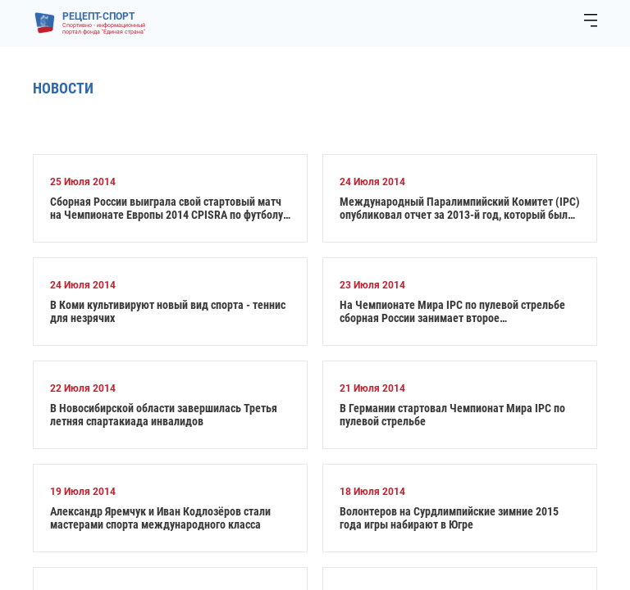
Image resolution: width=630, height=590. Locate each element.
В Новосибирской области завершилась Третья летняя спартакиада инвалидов (163, 415)
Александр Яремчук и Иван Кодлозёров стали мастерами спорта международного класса (160, 518)
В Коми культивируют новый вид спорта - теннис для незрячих (167, 311)
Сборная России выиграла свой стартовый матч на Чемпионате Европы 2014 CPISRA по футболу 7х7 (166, 208)
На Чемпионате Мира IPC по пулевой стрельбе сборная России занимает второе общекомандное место (452, 311)
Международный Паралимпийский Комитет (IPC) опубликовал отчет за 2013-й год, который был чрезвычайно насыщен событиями (460, 208)
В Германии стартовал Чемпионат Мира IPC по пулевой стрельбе (452, 415)
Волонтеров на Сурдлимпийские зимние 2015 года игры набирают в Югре (449, 518)
